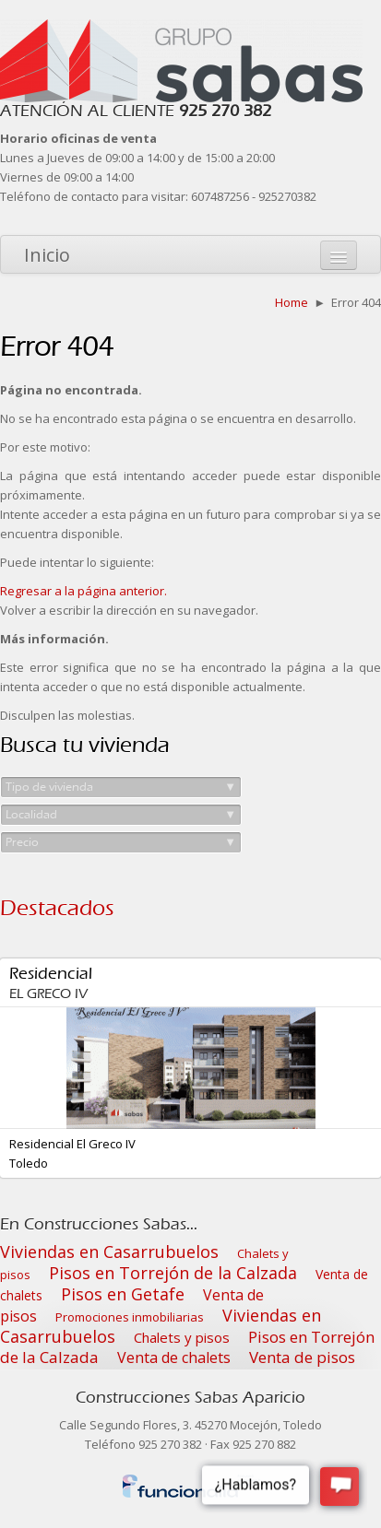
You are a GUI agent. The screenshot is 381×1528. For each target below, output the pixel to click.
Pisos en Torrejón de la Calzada (173, 1273)
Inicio (47, 254)
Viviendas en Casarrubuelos (109, 1251)
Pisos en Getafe (123, 1294)
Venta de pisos (302, 1357)
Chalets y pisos (182, 1337)
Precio (121, 842)
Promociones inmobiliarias (129, 1317)
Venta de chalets (174, 1357)
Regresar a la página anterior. (83, 590)
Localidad (121, 814)
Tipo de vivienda (121, 787)
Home (291, 302)
